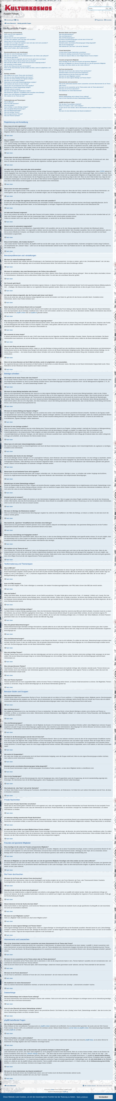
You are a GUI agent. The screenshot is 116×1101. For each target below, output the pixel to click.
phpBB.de (34, 312)
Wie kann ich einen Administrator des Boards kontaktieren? (75, 111)
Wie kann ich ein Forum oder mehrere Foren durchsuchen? (75, 71)
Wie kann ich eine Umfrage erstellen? (14, 80)
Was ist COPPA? (9, 36)
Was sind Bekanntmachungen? (12, 110)
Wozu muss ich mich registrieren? (13, 34)
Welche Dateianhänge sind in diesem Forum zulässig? (74, 96)
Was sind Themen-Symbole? (12, 115)
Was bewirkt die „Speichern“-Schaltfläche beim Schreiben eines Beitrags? (24, 92)
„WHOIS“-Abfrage (32, 1053)
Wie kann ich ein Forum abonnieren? (69, 88)
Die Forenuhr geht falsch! (11, 57)
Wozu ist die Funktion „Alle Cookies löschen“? (16, 48)
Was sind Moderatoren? (65, 36)
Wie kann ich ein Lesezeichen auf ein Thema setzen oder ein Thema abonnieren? (81, 87)
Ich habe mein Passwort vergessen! (14, 44)
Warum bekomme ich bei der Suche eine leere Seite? (73, 74)
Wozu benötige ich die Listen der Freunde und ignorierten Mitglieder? (78, 61)
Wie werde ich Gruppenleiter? (67, 41)
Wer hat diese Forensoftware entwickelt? (70, 104)
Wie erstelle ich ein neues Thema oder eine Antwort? (18, 75)
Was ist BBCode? (9, 102)
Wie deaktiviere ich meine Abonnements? (70, 90)
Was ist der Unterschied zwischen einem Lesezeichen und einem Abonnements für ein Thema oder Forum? (84, 84)
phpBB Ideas (89, 1040)
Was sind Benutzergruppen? (67, 37)
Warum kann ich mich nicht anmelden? (14, 41)
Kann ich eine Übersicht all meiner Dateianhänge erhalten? (75, 98)
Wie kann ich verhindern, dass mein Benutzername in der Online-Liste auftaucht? (26, 55)
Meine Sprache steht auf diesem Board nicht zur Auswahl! (20, 61)
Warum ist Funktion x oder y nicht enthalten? (71, 105)
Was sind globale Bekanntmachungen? (15, 108)
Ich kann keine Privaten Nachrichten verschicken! (72, 52)
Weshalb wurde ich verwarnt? (12, 89)
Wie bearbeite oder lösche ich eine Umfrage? (16, 84)
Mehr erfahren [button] (82, 1097)
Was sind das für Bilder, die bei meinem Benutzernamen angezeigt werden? (25, 62)
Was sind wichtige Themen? (12, 112)
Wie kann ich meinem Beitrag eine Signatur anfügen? (18, 78)
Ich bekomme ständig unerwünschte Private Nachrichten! (74, 54)
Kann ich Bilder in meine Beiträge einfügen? (16, 107)
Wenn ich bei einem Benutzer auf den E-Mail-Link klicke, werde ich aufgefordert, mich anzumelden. (27, 68)
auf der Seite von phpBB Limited (78, 1028)
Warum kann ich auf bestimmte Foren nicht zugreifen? (19, 85)
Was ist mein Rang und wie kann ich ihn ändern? (17, 66)
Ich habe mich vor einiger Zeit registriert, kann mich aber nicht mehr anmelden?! (26, 43)
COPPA (102, 171)
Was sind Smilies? (9, 105)
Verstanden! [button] (103, 1097)
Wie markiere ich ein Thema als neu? (14, 96)
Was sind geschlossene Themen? (13, 114)
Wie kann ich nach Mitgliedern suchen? (70, 76)
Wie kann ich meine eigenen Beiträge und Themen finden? (75, 77)
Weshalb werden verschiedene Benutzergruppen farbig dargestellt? (77, 43)
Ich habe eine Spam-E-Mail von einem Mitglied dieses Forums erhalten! (78, 55)
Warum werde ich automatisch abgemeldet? (16, 46)
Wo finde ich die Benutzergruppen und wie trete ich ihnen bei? (76, 39)
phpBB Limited (21, 312)
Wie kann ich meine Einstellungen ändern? (16, 54)
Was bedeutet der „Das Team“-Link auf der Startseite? (74, 46)
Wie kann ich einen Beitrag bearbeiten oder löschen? (18, 77)
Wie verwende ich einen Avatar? (13, 64)
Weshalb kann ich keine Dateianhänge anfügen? (17, 87)
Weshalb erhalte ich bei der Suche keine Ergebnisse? (73, 72)
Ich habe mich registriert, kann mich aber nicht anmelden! (19, 39)
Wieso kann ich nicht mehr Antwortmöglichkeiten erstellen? (20, 82)
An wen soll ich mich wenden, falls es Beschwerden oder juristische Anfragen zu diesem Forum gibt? (85, 108)
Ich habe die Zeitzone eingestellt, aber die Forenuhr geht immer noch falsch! (25, 59)
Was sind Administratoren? (66, 34)
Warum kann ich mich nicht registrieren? (15, 37)
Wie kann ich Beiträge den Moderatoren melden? (17, 90)
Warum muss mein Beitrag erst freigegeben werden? (18, 94)
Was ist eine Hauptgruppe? (66, 44)
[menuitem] (16, 20)
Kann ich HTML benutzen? (11, 103)
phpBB (52, 1089)
